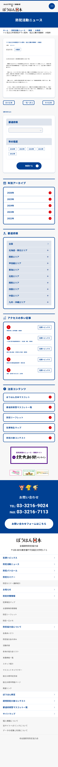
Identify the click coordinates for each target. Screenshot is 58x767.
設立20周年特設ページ (12, 703)
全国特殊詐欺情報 (10, 624)
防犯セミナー (9, 591)
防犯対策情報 (9, 611)
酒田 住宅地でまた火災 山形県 (29, 380)
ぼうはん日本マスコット (19, 406)
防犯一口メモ (9, 637)
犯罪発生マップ (15, 438)
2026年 (12, 150)
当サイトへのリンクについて (16, 749)
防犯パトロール (11, 584)
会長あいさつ (9, 651)
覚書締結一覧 (9, 677)
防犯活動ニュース (12, 577)
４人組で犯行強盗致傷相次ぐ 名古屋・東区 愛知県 (29, 347)
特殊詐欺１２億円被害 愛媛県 (29, 337)
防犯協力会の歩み (10, 657)
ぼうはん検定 (9, 716)
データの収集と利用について (16, 754)
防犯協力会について (13, 644)
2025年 (22, 150)
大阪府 (18, 50)
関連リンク (8, 710)
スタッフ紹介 (9, 683)
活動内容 (7, 664)
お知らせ (7, 604)
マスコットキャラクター (13, 690)
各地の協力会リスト (11, 670)
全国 (11, 247)
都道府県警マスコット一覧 (20, 417)
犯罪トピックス (11, 570)
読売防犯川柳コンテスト (15, 723)
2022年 (12, 155)
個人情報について (11, 744)
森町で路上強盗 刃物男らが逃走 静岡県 (29, 358)
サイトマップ (9, 737)
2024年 (31, 150)
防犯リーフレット (16, 427)
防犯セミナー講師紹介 (12, 598)
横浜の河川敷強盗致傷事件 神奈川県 (29, 369)
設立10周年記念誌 (11, 697)
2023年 (40, 150)
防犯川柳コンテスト (17, 449)
